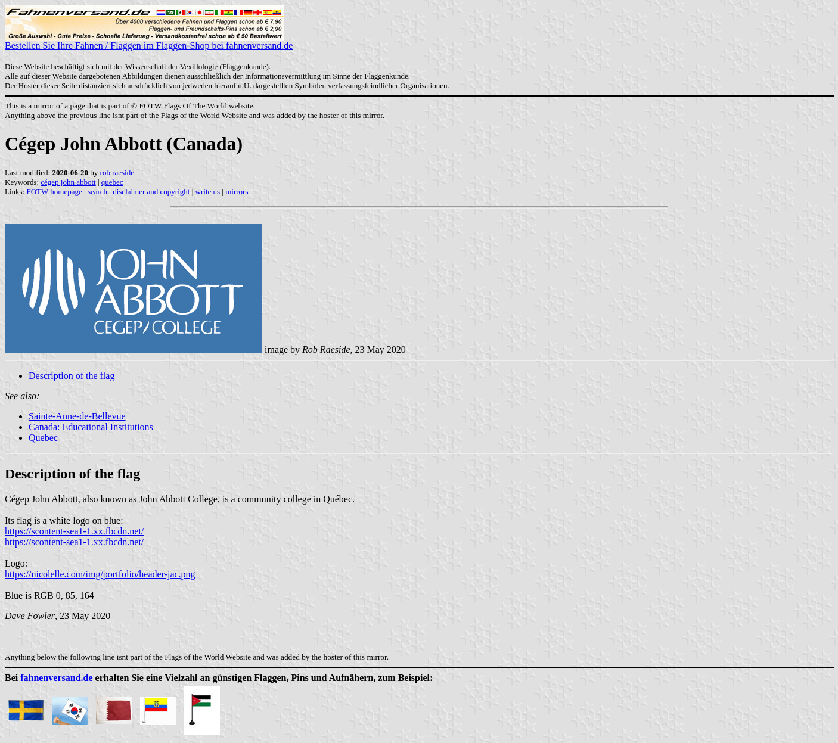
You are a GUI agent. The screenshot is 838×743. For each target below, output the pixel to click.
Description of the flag (71, 376)
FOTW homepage (54, 191)
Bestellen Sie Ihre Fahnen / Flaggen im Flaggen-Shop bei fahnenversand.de (149, 41)
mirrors (236, 191)
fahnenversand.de (56, 678)
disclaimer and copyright (151, 191)
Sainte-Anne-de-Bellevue (77, 416)
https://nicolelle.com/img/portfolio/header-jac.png (100, 574)
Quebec (43, 438)
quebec (112, 182)
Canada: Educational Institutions (91, 427)
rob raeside (117, 172)
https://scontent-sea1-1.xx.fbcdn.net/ (74, 531)
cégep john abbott (68, 182)
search (97, 191)
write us (208, 191)
